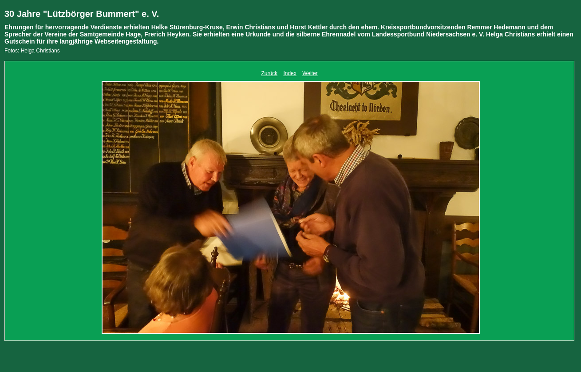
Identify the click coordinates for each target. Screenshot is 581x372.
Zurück (269, 73)
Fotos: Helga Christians (32, 51)
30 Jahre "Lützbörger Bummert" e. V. (81, 14)
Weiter (309, 73)
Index (289, 73)
